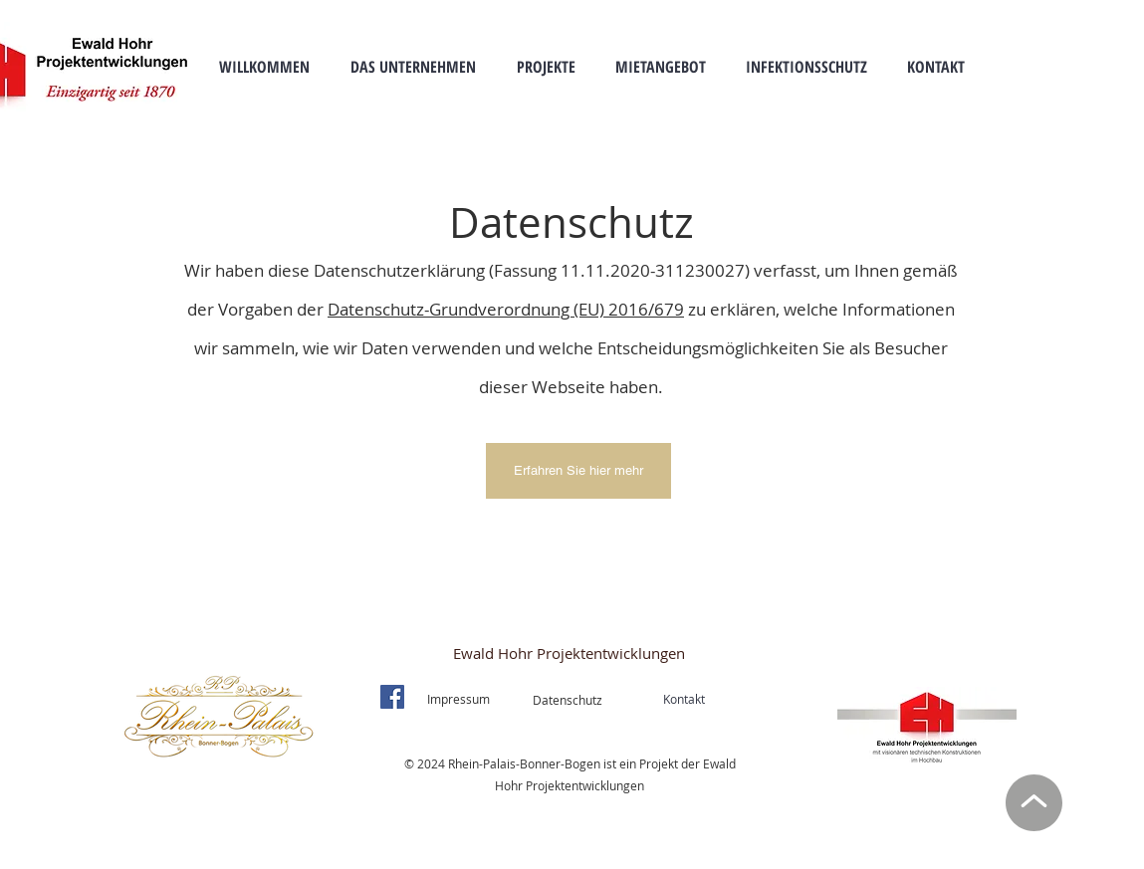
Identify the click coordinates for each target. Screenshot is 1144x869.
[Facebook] (392, 697)
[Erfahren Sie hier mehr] (578, 471)
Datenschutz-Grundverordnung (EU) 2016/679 (506, 309)
